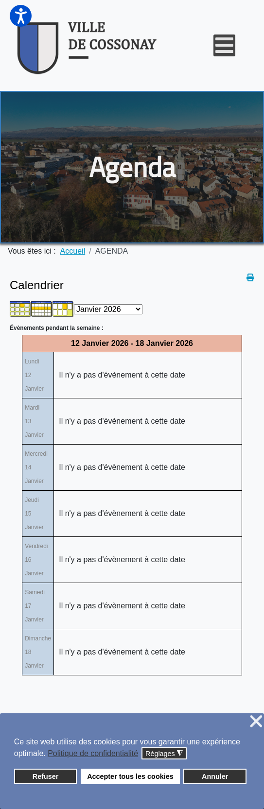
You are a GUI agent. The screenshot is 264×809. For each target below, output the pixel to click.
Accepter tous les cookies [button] (130, 776)
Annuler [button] (215, 776)
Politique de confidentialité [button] (93, 753)
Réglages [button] (164, 754)
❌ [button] (256, 722)
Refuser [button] (46, 776)
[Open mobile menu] (224, 45)
